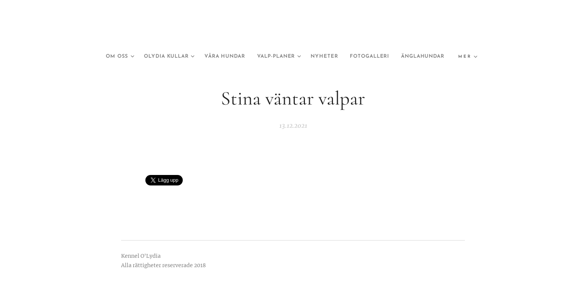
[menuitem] (133, 56)
